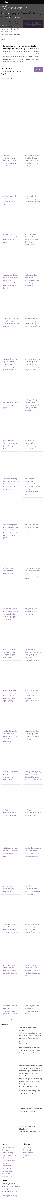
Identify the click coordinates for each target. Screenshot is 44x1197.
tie (39, 970)
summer (15, 1014)
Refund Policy (28, 1155)
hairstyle (8, 199)
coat (26, 856)
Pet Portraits (6, 1150)
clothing (27, 275)
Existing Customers (8, 1189)
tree (13, 158)
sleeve (27, 160)
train (7, 234)
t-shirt (38, 891)
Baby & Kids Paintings (9, 1155)
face (10, 196)
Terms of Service (28, 1153)
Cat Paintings (6, 1168)
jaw (8, 571)
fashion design (35, 367)
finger (27, 1014)
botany (14, 698)
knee (26, 364)
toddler (27, 166)
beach (5, 280)
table (35, 889)
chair (4, 443)
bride (36, 237)
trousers (27, 277)
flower (27, 237)
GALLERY (5, 14)
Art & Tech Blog (28, 1158)
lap (35, 163)
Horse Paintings (7, 1171)
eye (4, 402)
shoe (39, 810)
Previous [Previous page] (7, 78)
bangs (27, 370)
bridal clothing (29, 239)
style (9, 815)
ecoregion (28, 443)
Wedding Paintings (8, 1158)
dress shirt (9, 237)
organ (14, 199)
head (14, 400)
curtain (10, 932)
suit (14, 487)
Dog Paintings (6, 1166)
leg (16, 234)
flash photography (9, 201)
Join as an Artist (7, 1176)
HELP (4, 22)
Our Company (27, 1147)
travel (13, 324)
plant (26, 283)
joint (8, 810)
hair (32, 275)
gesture (10, 160)
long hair (32, 370)
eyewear (33, 201)
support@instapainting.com (11, 1186)
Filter (38, 69)
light (17, 318)
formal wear (11, 163)
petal (9, 619)
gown (4, 370)
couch (38, 163)
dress (32, 245)
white (16, 611)
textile (5, 657)
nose (10, 568)
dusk (4, 288)
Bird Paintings (7, 1173)
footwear (34, 810)
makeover (11, 405)
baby (31, 166)
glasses (27, 196)
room (31, 894)
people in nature (12, 277)
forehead (6, 196)
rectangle (33, 891)
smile (4, 155)
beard (32, 324)
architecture (7, 324)
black (4, 321)
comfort (33, 155)
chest (31, 614)
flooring (36, 484)
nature (5, 739)
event (38, 201)
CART (5, 26)
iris (13, 573)
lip (4, 199)
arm (37, 525)
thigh (35, 362)
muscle (27, 527)
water (4, 275)
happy (5, 160)
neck (35, 530)
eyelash (16, 772)
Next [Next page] (13, 78)
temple (27, 573)
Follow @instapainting (9, 1196)
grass (36, 324)
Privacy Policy (28, 1150)
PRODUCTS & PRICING (11, 18)
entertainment (29, 492)
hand (29, 402)
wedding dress (33, 234)
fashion (14, 652)
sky (8, 275)
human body (32, 359)
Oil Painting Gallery (8, 1147)
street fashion (7, 652)
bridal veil (10, 527)
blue (4, 237)
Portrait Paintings (8, 1153)
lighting (9, 321)
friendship (6, 166)
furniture (28, 155)
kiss (16, 441)
